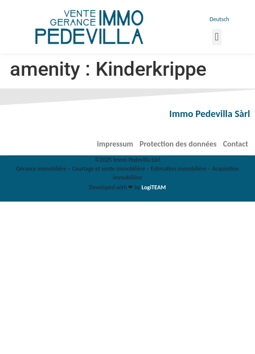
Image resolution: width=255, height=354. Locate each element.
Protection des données (178, 143)
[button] (217, 37)
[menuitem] (218, 19)
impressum (115, 143)
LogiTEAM (154, 187)
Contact (235, 143)
